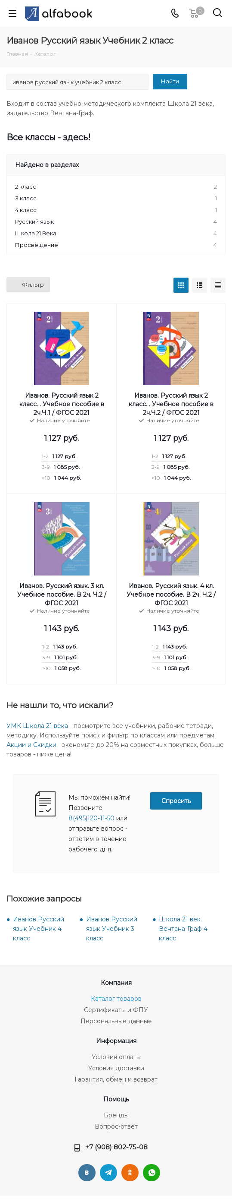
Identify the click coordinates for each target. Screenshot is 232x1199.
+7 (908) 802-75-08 (116, 1147)
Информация (116, 1041)
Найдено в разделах (47, 165)
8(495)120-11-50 (91, 818)
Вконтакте (87, 1172)
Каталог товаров (116, 999)
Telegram (108, 1172)
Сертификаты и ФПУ (116, 1010)
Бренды (116, 1115)
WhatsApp (151, 1172)
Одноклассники (130, 1172)
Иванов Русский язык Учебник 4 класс (38, 928)
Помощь (116, 1099)
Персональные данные (116, 1021)
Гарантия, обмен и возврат (116, 1079)
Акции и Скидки (31, 745)
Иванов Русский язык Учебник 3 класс (111, 928)
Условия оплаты (116, 1057)
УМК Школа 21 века (37, 726)
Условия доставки (116, 1068)
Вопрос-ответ (116, 1126)
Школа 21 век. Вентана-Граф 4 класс (183, 928)
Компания (116, 983)
